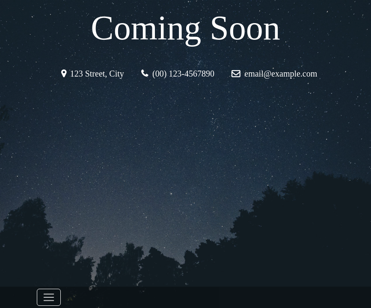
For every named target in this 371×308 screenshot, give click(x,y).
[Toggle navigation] (49, 297)
